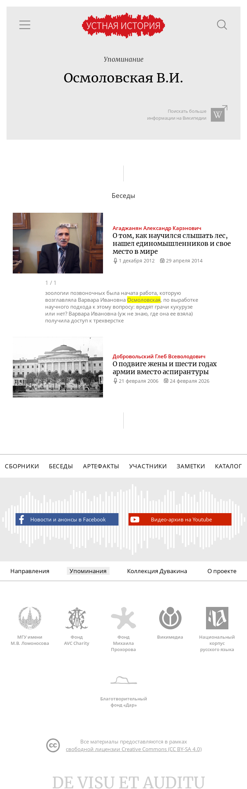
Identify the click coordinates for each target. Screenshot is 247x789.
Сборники (22, 466)
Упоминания (88, 571)
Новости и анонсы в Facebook (61, 519)
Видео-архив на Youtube (170, 519)
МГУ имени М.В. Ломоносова (30, 626)
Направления (29, 571)
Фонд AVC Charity (76, 626)
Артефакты (101, 466)
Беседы (61, 466)
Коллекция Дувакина (157, 571)
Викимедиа (170, 623)
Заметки (191, 466)
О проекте (222, 571)
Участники (148, 466)
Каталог (228, 466)
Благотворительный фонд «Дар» (124, 688)
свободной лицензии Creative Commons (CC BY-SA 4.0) (134, 749)
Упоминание (124, 59)
